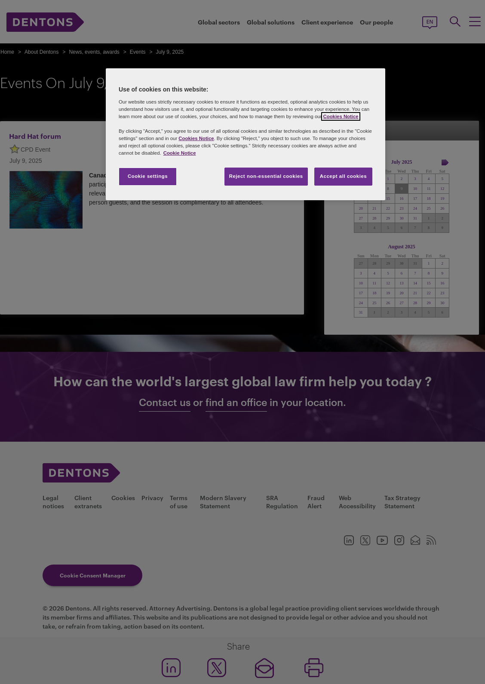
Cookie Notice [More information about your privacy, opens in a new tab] (179, 153)
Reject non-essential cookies (266, 176)
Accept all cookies (343, 176)
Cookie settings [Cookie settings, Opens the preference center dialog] (148, 176)
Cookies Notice (340, 116)
